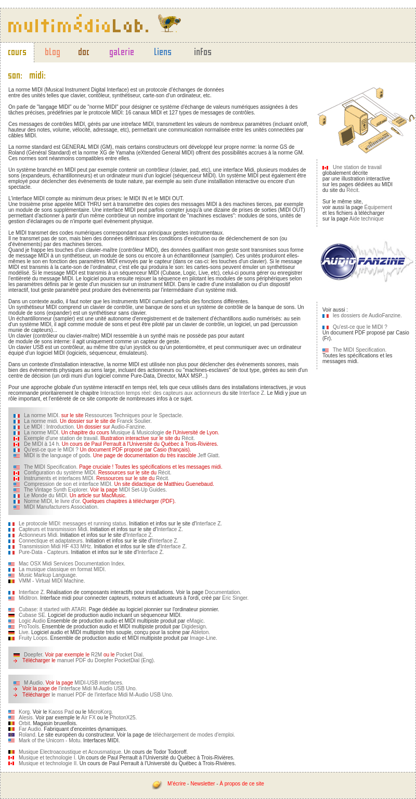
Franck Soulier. (134, 421)
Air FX (88, 717)
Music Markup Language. (48, 575)
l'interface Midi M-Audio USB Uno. (98, 688)
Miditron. (28, 598)
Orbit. (25, 723)
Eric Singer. (235, 598)
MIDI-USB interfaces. (98, 683)
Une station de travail (357, 167)
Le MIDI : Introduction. (49, 427)
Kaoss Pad (60, 712)
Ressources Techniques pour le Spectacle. (134, 415)
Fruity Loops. (34, 638)
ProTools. (30, 626)
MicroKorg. (100, 712)
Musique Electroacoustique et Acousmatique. (71, 752)
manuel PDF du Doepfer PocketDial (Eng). (106, 660)
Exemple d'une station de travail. (61, 438)
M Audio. (34, 683)
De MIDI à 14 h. (42, 444)
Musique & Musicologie (137, 432)
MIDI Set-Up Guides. (143, 490)
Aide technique (366, 219)
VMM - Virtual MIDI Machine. (52, 581)
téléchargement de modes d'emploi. (194, 735)
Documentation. (223, 592)
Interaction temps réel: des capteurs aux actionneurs (160, 393)
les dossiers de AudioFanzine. (367, 315)
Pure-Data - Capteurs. (44, 552)
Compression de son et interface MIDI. (68, 484)
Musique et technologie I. (47, 758)
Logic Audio (32, 621)
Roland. (27, 735)
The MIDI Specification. (50, 467)
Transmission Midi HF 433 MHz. (56, 546)
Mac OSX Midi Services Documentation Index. (72, 563)
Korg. (25, 712)
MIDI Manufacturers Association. (61, 507)
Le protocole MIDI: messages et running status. (73, 523)
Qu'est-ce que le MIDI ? (51, 450)
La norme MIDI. (42, 415)
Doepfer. (34, 655)
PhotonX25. (123, 717)
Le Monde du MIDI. (46, 495)
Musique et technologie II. (48, 763)
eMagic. (196, 621)
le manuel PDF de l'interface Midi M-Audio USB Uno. (112, 695)
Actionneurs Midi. (39, 535)
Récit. (188, 438)
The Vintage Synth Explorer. (56, 490)
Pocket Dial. (130, 655)
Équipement (378, 207)
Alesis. (27, 717)
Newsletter (202, 784)
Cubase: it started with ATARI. (53, 609)
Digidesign (193, 626)
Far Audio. (31, 729)
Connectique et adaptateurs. (51, 541)
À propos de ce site (241, 784)
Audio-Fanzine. (128, 427)
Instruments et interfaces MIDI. (59, 478)
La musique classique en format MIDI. (62, 569)
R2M (96, 655)
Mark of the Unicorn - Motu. (50, 740)
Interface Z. (252, 393)
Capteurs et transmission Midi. (54, 529)
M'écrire (176, 784)
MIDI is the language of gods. (58, 455)
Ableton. (200, 632)
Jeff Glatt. (209, 455)
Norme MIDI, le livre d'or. (52, 501)
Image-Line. (203, 638)
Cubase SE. (32, 615)
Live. (24, 632)
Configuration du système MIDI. (60, 472)
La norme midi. (41, 421)
